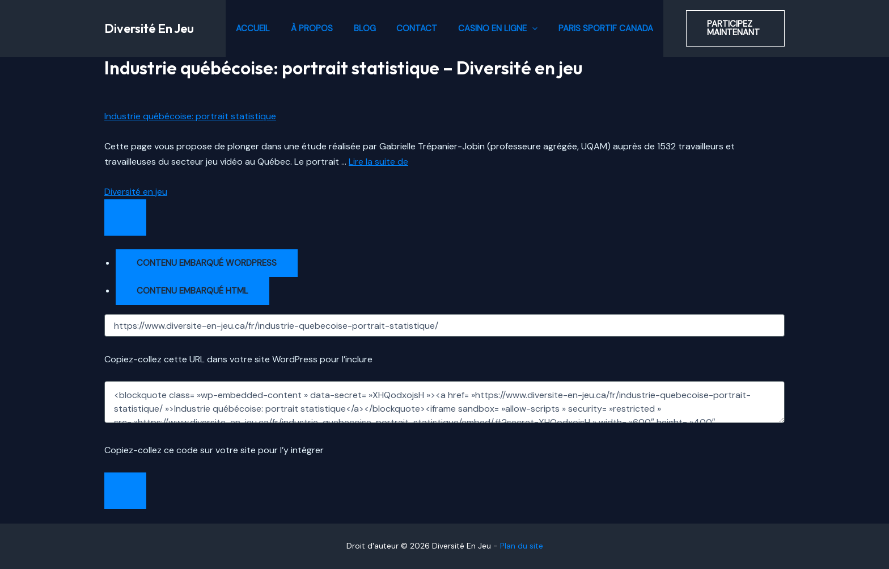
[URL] (444, 325)
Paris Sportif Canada (596, 28)
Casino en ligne (492, 28)
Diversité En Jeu (149, 28)
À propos (317, 28)
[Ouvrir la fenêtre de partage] (125, 217)
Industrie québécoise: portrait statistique (190, 116)
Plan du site (521, 546)
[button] (730, 28)
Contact (415, 28)
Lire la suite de (378, 162)
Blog (366, 28)
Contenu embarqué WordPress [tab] (207, 263)
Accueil (262, 28)
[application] (526, 28)
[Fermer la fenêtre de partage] (125, 490)
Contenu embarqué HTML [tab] (192, 290)
